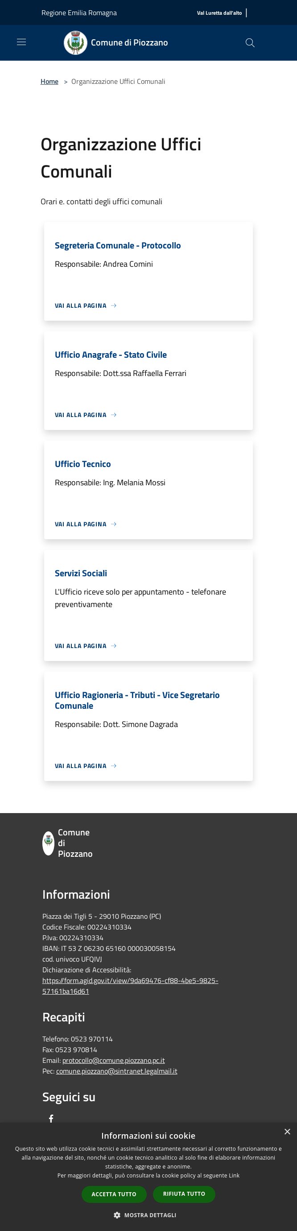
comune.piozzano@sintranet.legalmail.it (116, 1071)
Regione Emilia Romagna (79, 12)
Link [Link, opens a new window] (234, 1175)
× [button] (287, 1132)
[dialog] (148, 1177)
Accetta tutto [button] (114, 1194)
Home (49, 81)
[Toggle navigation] (21, 42)
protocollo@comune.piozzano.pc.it (113, 1060)
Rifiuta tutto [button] (184, 1194)
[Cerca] (250, 42)
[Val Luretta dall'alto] (219, 13)
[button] (148, 1215)
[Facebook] (51, 1119)
